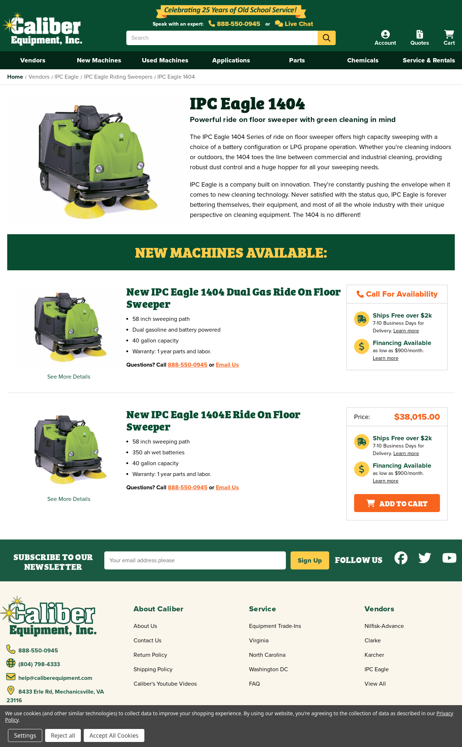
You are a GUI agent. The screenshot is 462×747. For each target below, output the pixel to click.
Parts (297, 60)
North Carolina (267, 655)
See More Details (68, 376)
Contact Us (147, 640)
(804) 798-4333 (33, 663)
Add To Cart (397, 502)
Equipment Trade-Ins (275, 626)
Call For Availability (397, 294)
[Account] (385, 38)
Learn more (406, 331)
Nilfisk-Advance (384, 626)
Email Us (227, 364)
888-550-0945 (234, 24)
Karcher (374, 655)
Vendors (32, 60)
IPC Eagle (377, 669)
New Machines (99, 60)
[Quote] (419, 38)
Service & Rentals (429, 60)
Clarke (373, 640)
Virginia (259, 640)
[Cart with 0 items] (449, 38)
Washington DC (268, 669)
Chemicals (363, 60)
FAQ (254, 683)
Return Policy (150, 655)
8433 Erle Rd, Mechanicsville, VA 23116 (55, 695)
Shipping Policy (153, 669)
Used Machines (165, 60)
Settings (25, 735)
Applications (231, 60)
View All (375, 683)
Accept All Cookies (114, 735)
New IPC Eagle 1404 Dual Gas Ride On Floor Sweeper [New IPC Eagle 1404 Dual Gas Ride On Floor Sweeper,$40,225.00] (233, 298)
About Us (145, 626)
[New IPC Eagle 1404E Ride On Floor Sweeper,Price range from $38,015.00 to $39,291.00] (69, 448)
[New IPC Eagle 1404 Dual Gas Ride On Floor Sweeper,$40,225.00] (69, 326)
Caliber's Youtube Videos (165, 683)
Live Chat (294, 24)
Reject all (63, 735)
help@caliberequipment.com (49, 677)
